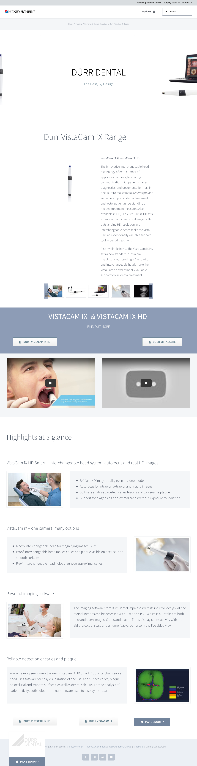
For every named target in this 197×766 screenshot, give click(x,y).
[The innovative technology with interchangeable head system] (76, 287)
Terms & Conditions (97, 746)
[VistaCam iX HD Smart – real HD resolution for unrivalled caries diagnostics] (54, 287)
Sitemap (138, 746)
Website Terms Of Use (120, 746)
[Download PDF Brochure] (35, 341)
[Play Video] (50, 400)
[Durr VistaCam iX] (121, 287)
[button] (46, 291)
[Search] (166, 12)
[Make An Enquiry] (27, 761)
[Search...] (177, 12)
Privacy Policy (76, 746)
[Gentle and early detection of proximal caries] (143, 287)
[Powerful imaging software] (98, 287)
